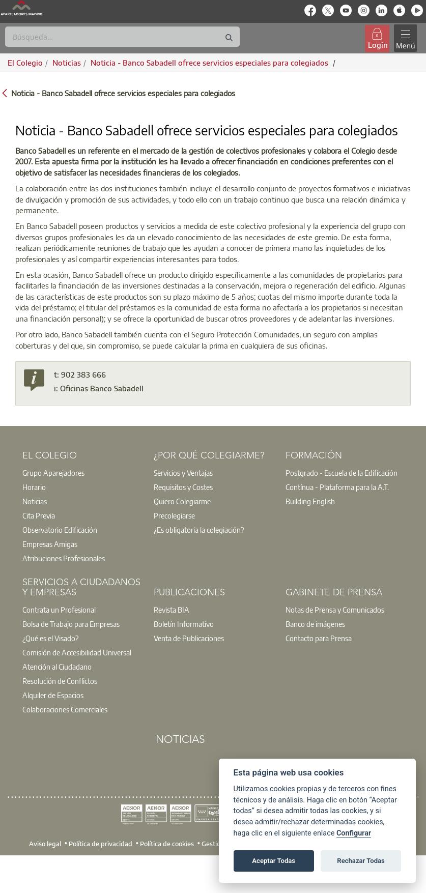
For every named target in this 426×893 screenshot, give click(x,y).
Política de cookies (167, 844)
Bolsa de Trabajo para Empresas (71, 623)
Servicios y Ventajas (183, 472)
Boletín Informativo (184, 623)
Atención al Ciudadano (57, 666)
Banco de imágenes (315, 623)
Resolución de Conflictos (59, 680)
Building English (310, 501)
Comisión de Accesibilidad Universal (76, 652)
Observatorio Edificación (59, 529)
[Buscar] (122, 36)
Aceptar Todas (273, 861)
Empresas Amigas (49, 544)
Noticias (34, 501)
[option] (81, 473)
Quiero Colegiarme (182, 501)
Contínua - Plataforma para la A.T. (337, 487)
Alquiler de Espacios (52, 695)
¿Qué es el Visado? (50, 638)
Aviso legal (45, 844)
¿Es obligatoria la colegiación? (199, 529)
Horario (34, 487)
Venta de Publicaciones (189, 638)
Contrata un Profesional (59, 609)
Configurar (353, 833)
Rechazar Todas (361, 861)
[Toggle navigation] (405, 38)
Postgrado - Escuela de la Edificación (341, 472)
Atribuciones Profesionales (63, 558)
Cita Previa (38, 515)
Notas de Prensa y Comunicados (335, 609)
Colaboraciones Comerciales (64, 709)
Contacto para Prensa (319, 638)
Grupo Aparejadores (53, 472)
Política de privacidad (100, 844)
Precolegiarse (174, 515)
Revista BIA (171, 609)
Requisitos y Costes (183, 487)
